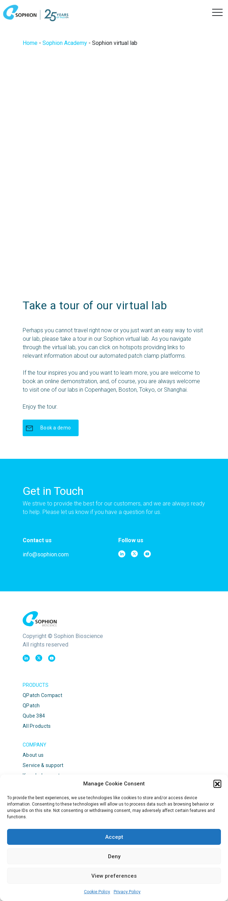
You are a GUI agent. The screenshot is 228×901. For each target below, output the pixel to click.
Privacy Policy (127, 891)
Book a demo (48, 428)
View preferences (114, 876)
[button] (217, 783)
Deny (114, 856)
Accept (114, 837)
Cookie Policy (97, 891)
